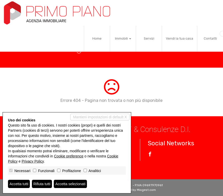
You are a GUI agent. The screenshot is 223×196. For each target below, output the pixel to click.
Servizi (149, 38)
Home (97, 38)
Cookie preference (68, 156)
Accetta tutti (19, 184)
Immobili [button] (123, 38)
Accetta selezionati (70, 184)
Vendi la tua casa (179, 38)
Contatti (210, 38)
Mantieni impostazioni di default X (100, 117)
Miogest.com (146, 190)
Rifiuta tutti (41, 184)
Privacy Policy (33, 161)
